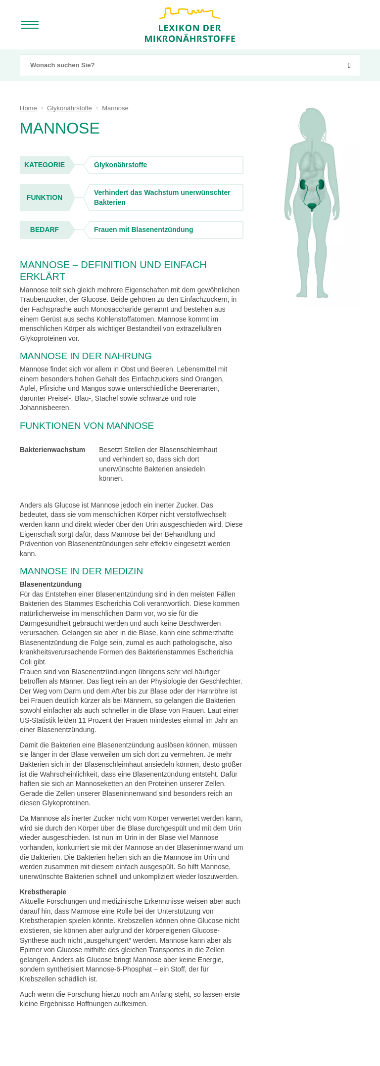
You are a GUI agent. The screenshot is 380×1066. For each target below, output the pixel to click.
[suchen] (349, 65)
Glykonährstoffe (120, 165)
